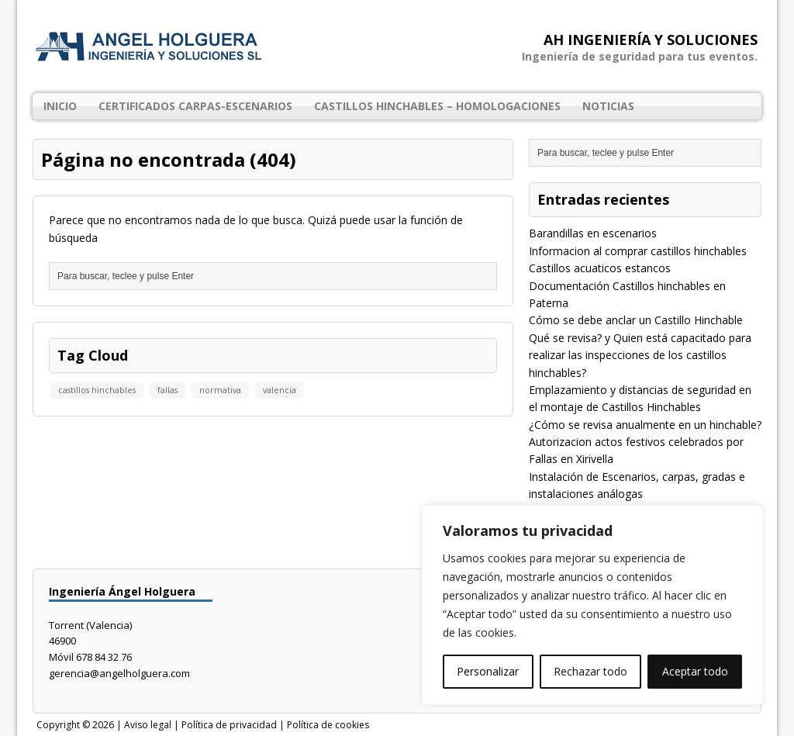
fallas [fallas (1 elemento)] (167, 390)
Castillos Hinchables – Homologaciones (437, 105)
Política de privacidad (229, 724)
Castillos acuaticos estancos (600, 268)
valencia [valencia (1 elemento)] (279, 390)
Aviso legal (147, 724)
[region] (592, 605)
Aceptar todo (695, 671)
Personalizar (488, 671)
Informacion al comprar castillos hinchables (638, 251)
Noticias (608, 105)
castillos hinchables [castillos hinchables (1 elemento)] (97, 390)
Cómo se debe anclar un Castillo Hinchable (636, 320)
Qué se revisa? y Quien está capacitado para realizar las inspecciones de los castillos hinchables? (640, 355)
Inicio (60, 105)
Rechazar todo (590, 671)
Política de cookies (328, 724)
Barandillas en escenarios (593, 233)
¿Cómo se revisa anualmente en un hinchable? (645, 424)
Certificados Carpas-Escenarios (195, 105)
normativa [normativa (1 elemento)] (220, 390)
